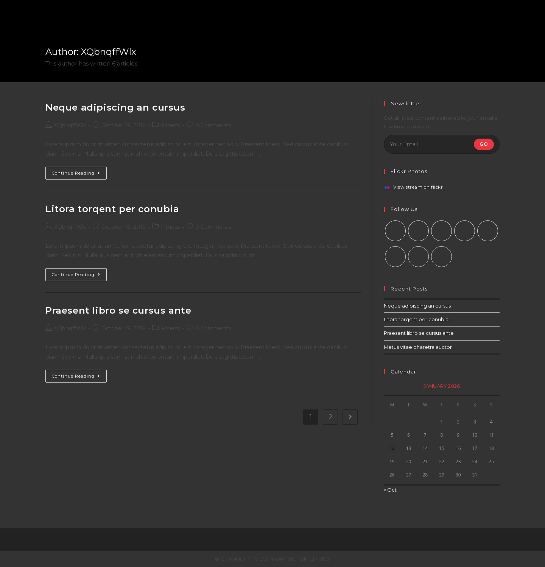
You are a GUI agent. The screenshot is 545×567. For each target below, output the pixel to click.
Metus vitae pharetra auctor (418, 347)
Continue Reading (76, 173)
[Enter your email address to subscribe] (442, 144)
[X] (395, 230)
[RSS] (441, 256)
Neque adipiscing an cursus (115, 107)
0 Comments (213, 125)
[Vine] (395, 256)
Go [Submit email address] (484, 144)
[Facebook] (418, 230)
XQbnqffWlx (70, 125)
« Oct (390, 490)
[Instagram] (441, 230)
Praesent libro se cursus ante (118, 310)
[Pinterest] (487, 230)
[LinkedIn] (464, 230)
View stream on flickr (418, 187)
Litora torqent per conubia (112, 208)
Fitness (170, 125)
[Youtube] (418, 256)
